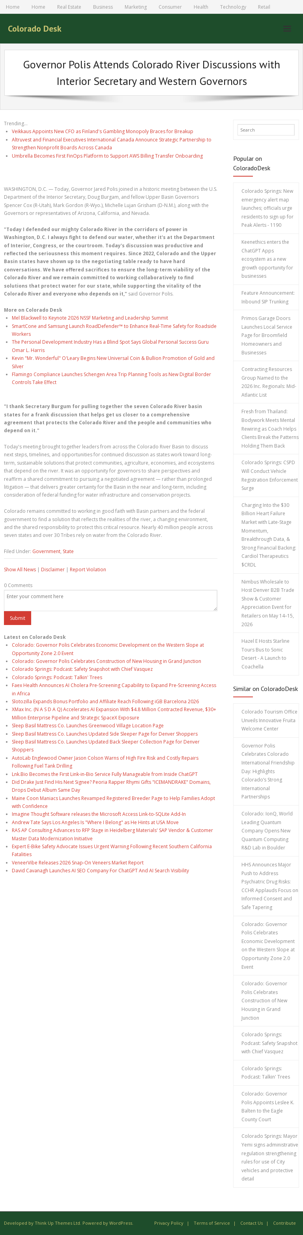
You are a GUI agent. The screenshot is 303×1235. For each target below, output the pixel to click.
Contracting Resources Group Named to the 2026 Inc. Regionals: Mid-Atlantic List (268, 382)
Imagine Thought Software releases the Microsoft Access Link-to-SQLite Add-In (99, 814)
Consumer (170, 7)
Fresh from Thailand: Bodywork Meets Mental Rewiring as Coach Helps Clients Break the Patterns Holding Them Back (270, 428)
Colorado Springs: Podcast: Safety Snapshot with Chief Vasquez (82, 669)
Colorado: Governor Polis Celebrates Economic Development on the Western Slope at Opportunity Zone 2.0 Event (268, 945)
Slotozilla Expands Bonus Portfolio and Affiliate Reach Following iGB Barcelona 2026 (105, 701)
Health (201, 7)
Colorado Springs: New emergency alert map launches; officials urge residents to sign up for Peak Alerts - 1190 (267, 208)
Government (46, 551)
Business (103, 7)
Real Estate (69, 7)
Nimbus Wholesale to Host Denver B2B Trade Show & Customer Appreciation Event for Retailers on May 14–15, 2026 (267, 603)
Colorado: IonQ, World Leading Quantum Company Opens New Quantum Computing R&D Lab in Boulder (267, 830)
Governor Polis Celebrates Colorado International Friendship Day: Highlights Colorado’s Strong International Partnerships (268, 771)
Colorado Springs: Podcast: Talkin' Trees (57, 677)
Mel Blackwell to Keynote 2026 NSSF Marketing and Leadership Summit (90, 317)
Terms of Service (212, 1223)
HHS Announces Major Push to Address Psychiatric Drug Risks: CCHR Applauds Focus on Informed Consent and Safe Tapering (269, 886)
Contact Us (251, 1223)
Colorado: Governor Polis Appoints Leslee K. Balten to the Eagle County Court (267, 1106)
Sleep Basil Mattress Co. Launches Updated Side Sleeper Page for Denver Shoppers (105, 733)
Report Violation (88, 569)
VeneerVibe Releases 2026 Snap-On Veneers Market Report (78, 862)
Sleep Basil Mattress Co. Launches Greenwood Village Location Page (88, 725)
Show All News (20, 569)
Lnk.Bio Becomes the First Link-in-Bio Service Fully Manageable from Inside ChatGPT (105, 774)
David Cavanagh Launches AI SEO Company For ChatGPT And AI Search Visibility (100, 870)
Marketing (136, 7)
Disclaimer (53, 569)
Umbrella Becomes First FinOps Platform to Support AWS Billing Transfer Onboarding (107, 155)
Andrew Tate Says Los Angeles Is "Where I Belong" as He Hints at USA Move (95, 822)
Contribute (284, 1223)
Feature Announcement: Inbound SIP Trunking (268, 297)
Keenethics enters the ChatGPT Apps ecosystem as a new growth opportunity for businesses (267, 259)
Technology (233, 7)
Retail (264, 7)
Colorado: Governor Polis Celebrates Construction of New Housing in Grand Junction (106, 661)
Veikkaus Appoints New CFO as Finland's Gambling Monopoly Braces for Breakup (102, 131)
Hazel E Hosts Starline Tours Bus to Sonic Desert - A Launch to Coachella (265, 654)
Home (13, 7)
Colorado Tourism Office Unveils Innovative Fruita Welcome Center (269, 720)
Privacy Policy (168, 1223)
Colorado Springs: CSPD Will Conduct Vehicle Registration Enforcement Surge (269, 475)
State (68, 551)
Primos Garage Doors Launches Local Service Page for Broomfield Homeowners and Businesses (266, 335)
